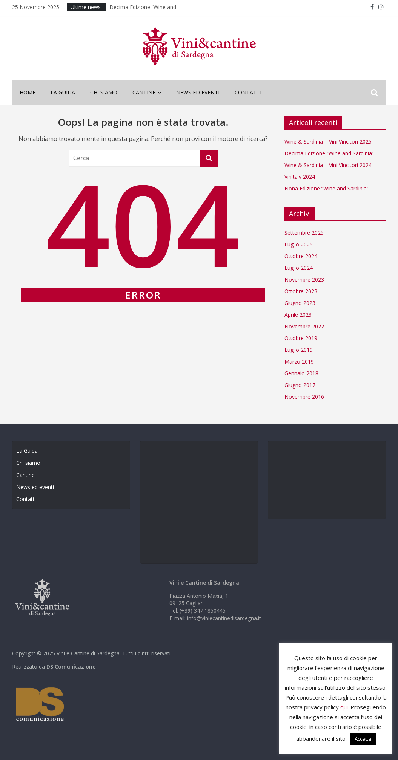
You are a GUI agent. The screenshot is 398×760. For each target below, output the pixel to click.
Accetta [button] (363, 738)
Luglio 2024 (298, 267)
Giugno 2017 (299, 385)
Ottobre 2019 (300, 338)
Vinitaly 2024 (299, 176)
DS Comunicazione (70, 666)
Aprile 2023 (298, 314)
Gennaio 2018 (301, 373)
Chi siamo (103, 92)
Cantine (143, 92)
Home (27, 92)
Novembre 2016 (304, 396)
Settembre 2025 (304, 232)
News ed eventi (198, 92)
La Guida (63, 92)
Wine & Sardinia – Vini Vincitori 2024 (328, 165)
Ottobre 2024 (300, 256)
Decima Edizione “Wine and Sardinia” (329, 153)
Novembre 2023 (304, 279)
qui (344, 707)
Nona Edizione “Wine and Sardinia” (326, 188)
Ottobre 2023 (300, 291)
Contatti (248, 92)
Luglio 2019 (298, 349)
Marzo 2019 (299, 361)
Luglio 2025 (298, 244)
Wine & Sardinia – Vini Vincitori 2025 (328, 141)
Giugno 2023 (299, 302)
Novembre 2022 (304, 326)
